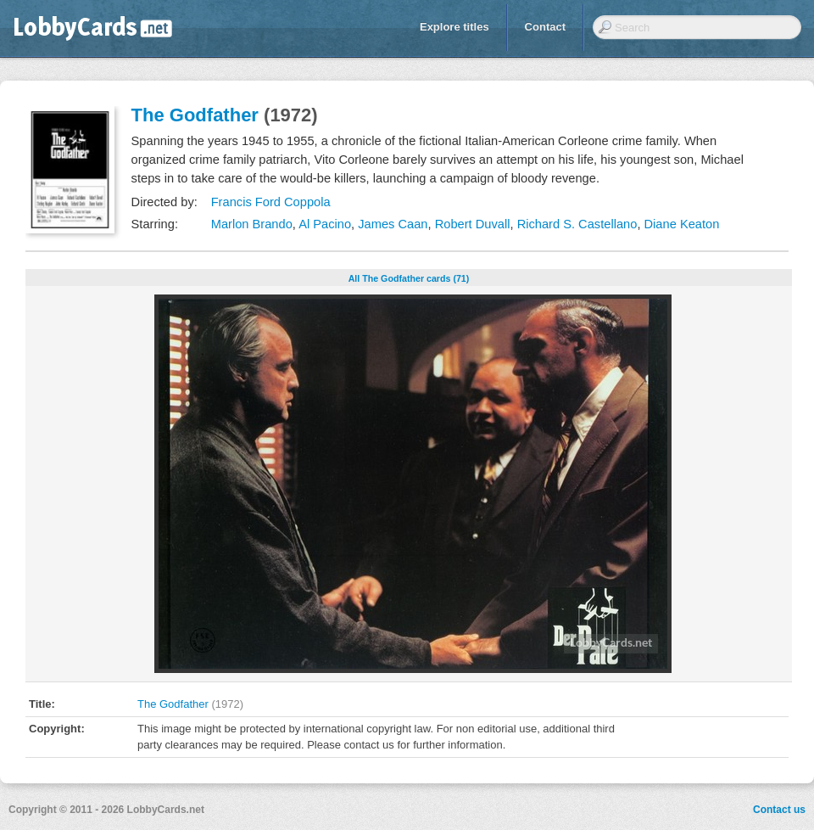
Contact (545, 26)
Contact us (779, 810)
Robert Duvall (472, 224)
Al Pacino (324, 224)
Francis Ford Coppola (271, 202)
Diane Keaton (682, 224)
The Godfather (195, 115)
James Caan (392, 224)
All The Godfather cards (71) (409, 278)
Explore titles (454, 26)
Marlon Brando (252, 224)
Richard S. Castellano (577, 224)
